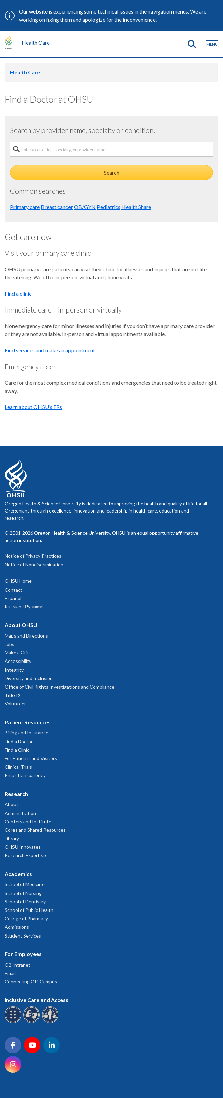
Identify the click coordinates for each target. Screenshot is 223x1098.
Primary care (25, 207)
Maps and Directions (26, 636)
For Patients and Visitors (31, 758)
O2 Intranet (17, 965)
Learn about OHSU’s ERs (33, 407)
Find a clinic (18, 293)
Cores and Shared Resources (35, 830)
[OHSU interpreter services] (51, 1022)
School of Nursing (23, 893)
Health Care (36, 42)
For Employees (23, 954)
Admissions (17, 927)
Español (13, 598)
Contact (13, 590)
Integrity (14, 670)
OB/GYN (85, 207)
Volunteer (15, 703)
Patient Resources (28, 722)
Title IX (13, 695)
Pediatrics (108, 207)
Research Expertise (25, 855)
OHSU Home (18, 581)
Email (10, 973)
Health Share (136, 207)
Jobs (10, 644)
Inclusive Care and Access (36, 1000)
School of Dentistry (25, 901)
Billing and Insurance (26, 732)
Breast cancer (57, 207)
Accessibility (18, 661)
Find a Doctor (19, 741)
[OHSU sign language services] (32, 1022)
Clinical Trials (18, 767)
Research (16, 794)
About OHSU (21, 625)
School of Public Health (29, 910)
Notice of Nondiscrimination (34, 564)
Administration (20, 813)
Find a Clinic (17, 750)
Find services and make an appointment (50, 350)
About (11, 804)
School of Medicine (25, 884)
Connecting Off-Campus (31, 981)
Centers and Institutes (29, 821)
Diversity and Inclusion (29, 678)
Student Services (23, 936)
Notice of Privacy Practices (33, 556)
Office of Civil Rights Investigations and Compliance (59, 687)
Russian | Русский (24, 606)
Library (12, 838)
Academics (18, 874)
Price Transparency (25, 775)
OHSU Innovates (23, 847)
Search (111, 172)
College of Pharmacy (26, 918)
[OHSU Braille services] (14, 1022)
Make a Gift (17, 652)
